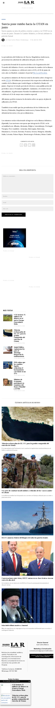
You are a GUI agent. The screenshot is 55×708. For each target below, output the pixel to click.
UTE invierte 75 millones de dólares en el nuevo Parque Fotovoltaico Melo (18, 316)
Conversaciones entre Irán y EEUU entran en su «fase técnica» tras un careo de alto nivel (27, 576)
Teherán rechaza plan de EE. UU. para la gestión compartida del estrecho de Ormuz (25, 441)
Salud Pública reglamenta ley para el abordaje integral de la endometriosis (17, 348)
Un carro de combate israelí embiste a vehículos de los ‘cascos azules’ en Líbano (27, 488)
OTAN (8, 80)
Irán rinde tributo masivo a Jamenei (15, 622)
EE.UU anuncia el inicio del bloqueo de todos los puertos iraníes (25, 535)
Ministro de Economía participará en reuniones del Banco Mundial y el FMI (18, 381)
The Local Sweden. (40, 73)
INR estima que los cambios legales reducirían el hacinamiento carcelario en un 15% (18, 364)
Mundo (4, 19)
